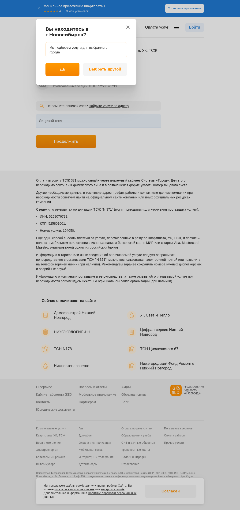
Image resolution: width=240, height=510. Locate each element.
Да (62, 69)
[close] (128, 27)
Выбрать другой (105, 69)
